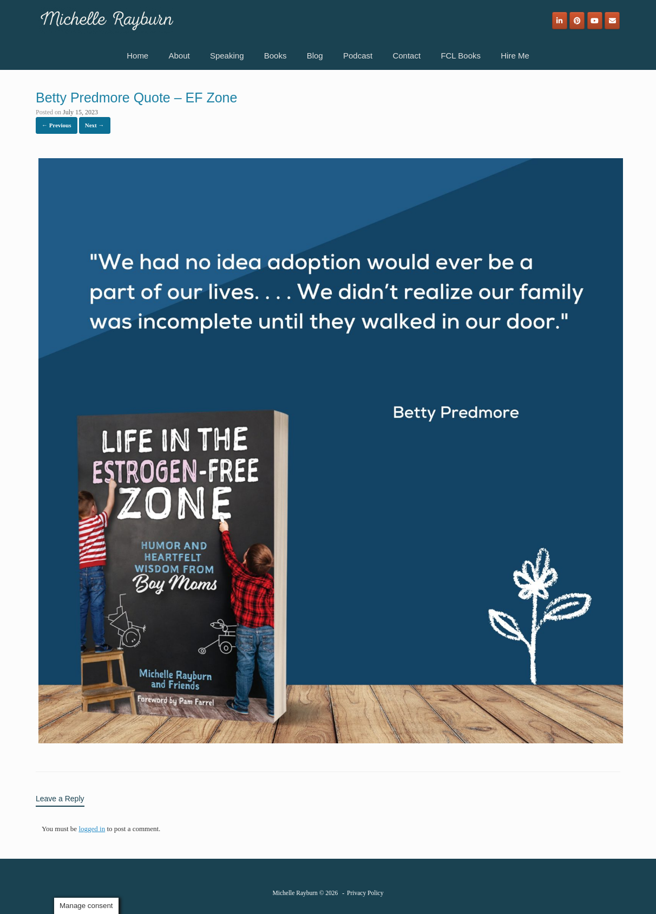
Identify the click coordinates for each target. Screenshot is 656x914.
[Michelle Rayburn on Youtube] (594, 20)
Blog (315, 55)
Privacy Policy (365, 893)
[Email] (612, 20)
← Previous (56, 125)
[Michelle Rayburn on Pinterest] (577, 20)
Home (137, 55)
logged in (91, 829)
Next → (94, 125)
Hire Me (515, 55)
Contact (406, 55)
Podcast (357, 55)
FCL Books (461, 55)
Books (275, 55)
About (178, 55)
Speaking (227, 55)
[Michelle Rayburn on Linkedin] (559, 20)
